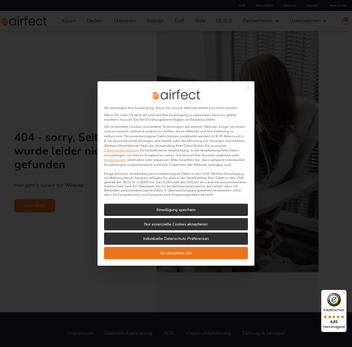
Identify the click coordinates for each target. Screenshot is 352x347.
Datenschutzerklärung (121, 147)
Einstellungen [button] (115, 157)
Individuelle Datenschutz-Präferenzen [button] (176, 235)
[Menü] (343, 293)
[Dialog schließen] (248, 84)
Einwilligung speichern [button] (176, 206)
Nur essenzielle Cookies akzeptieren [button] (176, 221)
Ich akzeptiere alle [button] (176, 250)
